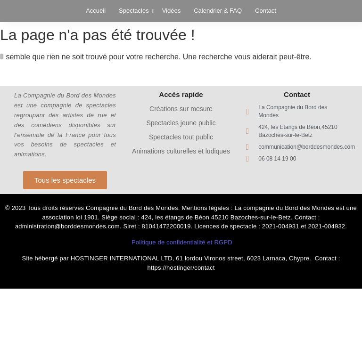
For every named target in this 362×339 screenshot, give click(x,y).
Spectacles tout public (181, 137)
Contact (265, 10)
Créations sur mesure (181, 109)
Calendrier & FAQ (218, 10)
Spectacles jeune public (180, 123)
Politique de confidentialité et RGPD (182, 242)
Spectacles (135, 10)
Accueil (96, 10)
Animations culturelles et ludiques (181, 151)
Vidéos (171, 10)
